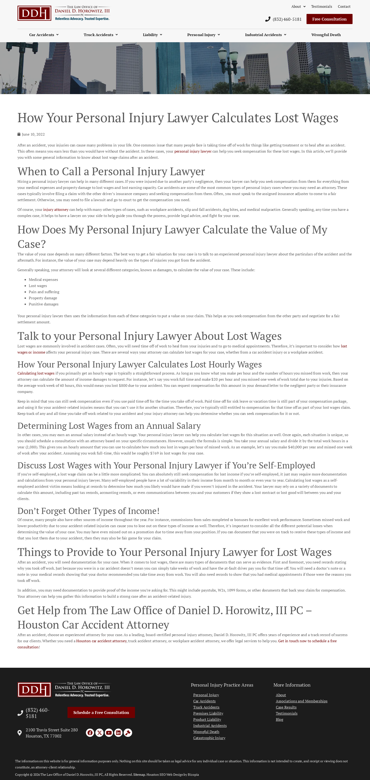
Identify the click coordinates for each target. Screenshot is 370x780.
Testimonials (321, 6)
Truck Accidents (101, 34)
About (298, 6)
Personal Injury (203, 34)
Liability (152, 34)
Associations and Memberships (302, 701)
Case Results (286, 707)
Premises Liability (208, 713)
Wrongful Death (326, 34)
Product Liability (207, 719)
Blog (279, 719)
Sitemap (139, 774)
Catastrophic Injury (209, 737)
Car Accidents (44, 34)
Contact (344, 6)
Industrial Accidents (265, 34)
